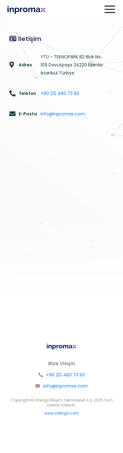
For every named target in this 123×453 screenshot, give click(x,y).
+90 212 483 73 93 (59, 93)
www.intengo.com (61, 413)
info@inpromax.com (62, 114)
